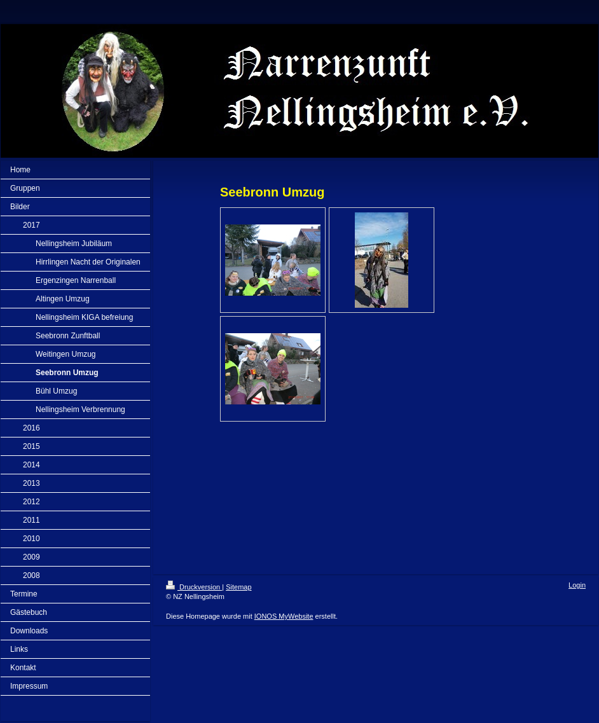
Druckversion (194, 587)
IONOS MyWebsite (283, 616)
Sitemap (238, 587)
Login (577, 585)
